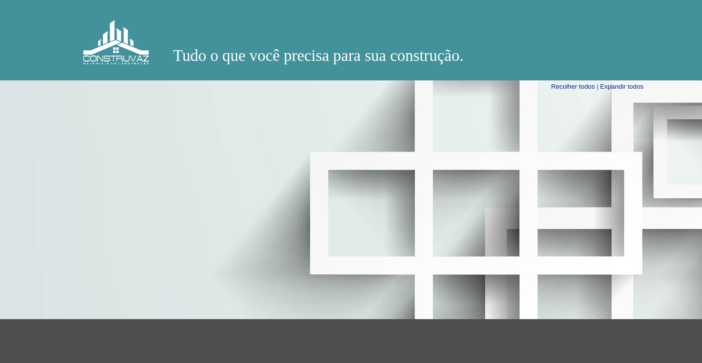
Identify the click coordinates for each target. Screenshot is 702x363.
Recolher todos (573, 86)
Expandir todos (622, 86)
